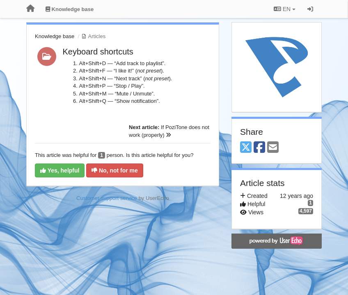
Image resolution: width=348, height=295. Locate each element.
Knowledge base (54, 36)
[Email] (273, 148)
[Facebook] (259, 148)
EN (284, 9)
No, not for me (115, 170)
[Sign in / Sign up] (310, 9)
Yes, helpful (59, 170)
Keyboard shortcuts (98, 51)
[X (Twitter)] (246, 148)
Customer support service (106, 198)
